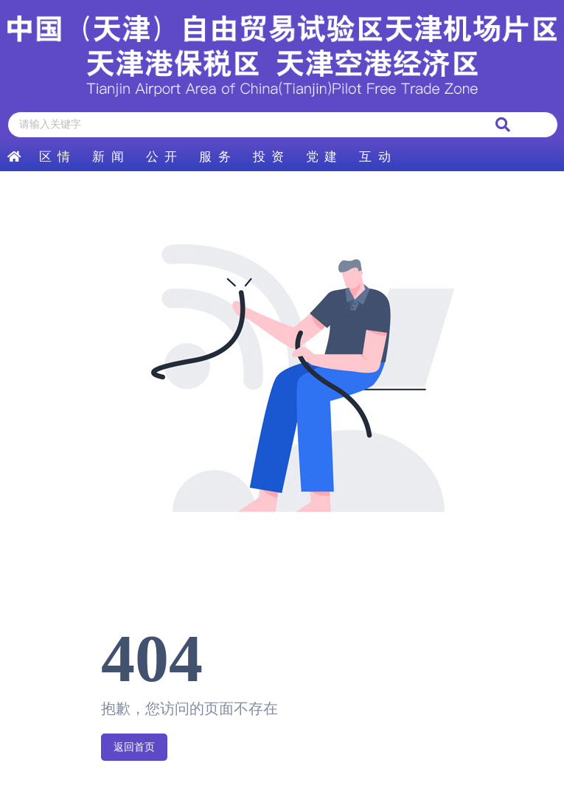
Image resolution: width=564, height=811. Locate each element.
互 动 (374, 157)
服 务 (214, 157)
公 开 (161, 157)
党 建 (321, 157)
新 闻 (107, 157)
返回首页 (134, 747)
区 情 (54, 157)
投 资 (268, 157)
